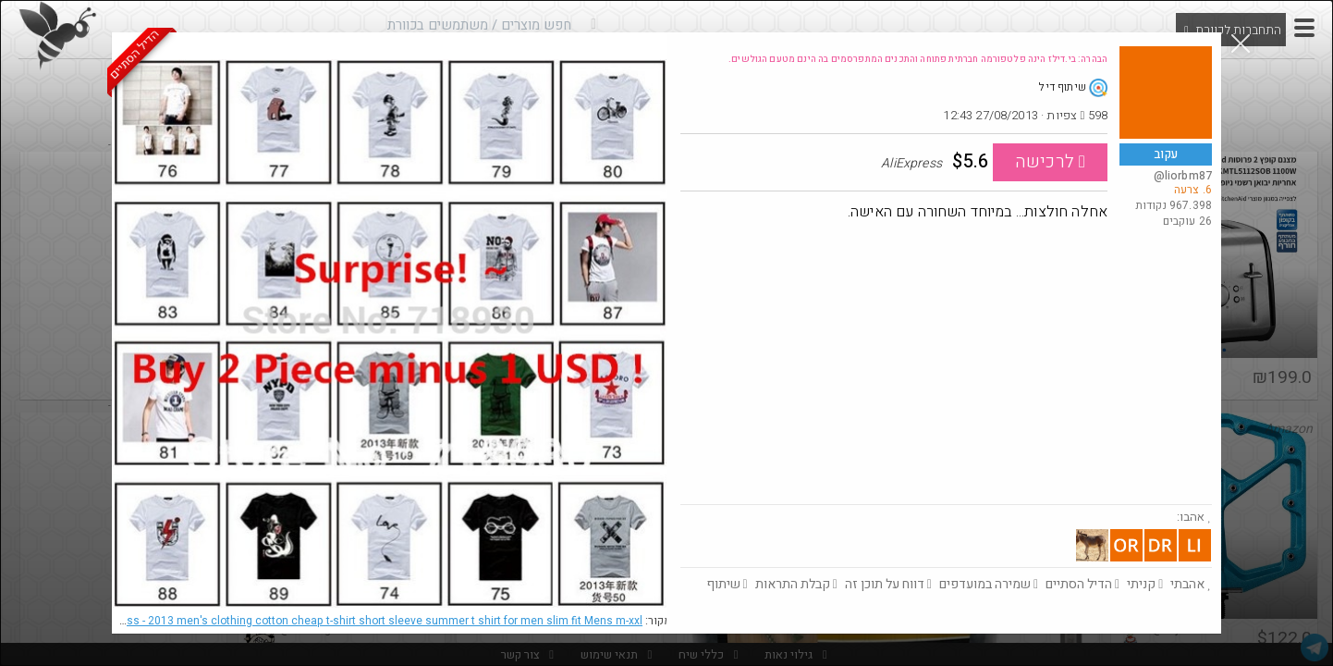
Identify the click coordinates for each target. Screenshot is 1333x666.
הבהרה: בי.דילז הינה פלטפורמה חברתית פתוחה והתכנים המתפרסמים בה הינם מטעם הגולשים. (917, 59)
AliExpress (363, 620)
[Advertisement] (946, 365)
